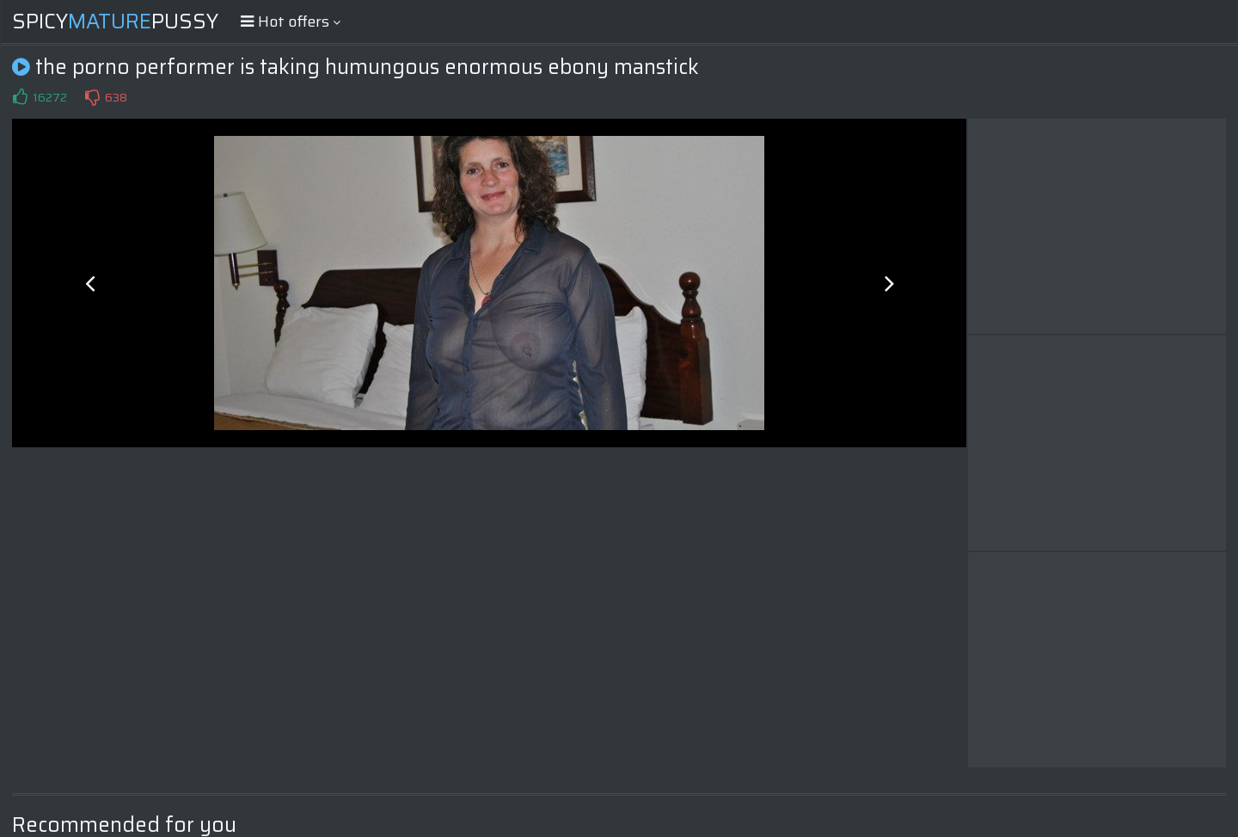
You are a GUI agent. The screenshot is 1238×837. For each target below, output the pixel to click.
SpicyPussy (115, 21)
